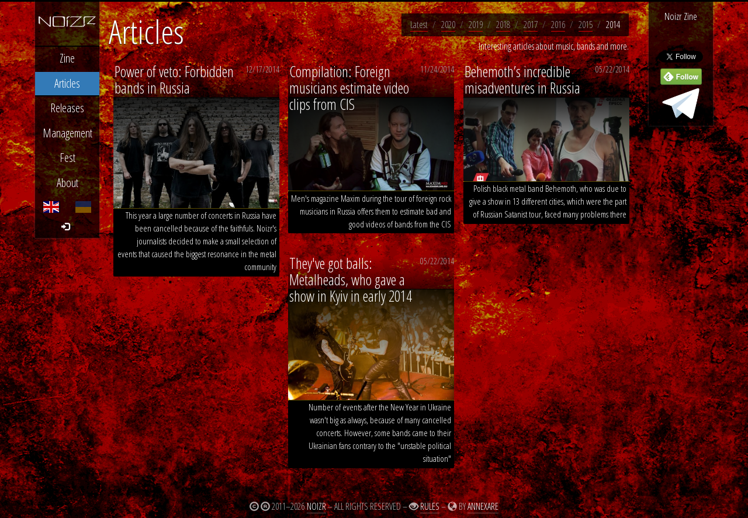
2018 (503, 24)
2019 (476, 24)
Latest (419, 24)
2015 (586, 24)
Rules (429, 506)
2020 (448, 24)
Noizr (316, 506)
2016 (558, 24)
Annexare (483, 506)
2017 (531, 24)
